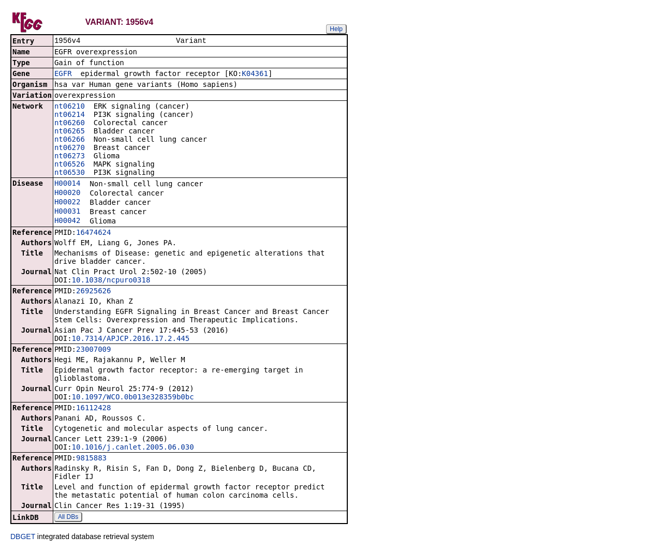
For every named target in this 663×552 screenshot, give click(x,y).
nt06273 (69, 157)
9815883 (91, 459)
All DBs (68, 517)
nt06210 (69, 107)
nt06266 (69, 140)
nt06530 (69, 173)
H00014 (67, 184)
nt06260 (69, 124)
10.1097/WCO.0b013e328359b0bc (133, 398)
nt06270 (69, 148)
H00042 (67, 221)
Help (336, 29)
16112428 (93, 409)
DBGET (22, 537)
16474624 (93, 233)
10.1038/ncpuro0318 (111, 281)
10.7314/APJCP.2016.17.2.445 (131, 339)
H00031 (67, 212)
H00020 (67, 193)
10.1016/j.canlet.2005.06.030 (133, 448)
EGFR (63, 74)
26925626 (93, 292)
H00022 (67, 203)
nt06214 (69, 115)
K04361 (255, 74)
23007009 (93, 350)
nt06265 (69, 132)
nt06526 (69, 165)
